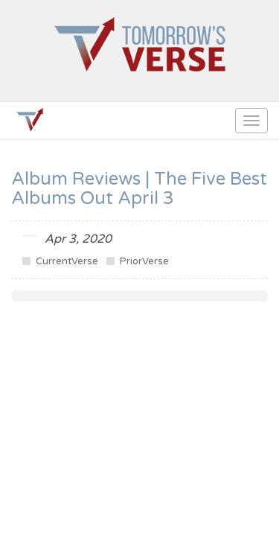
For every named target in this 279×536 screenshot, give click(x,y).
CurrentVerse (60, 261)
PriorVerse (137, 261)
